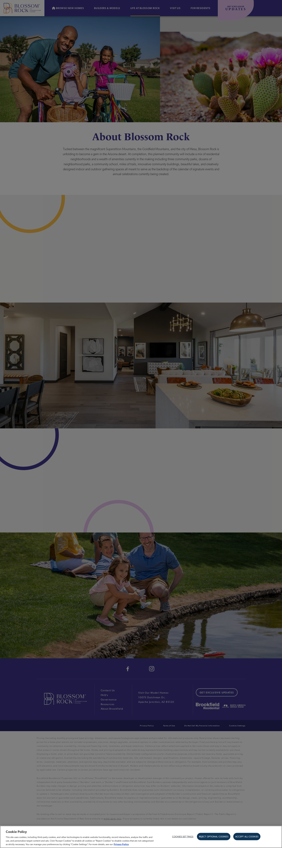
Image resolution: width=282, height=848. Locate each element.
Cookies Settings (182, 836)
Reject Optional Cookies (213, 836)
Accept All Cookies (246, 836)
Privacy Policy (121, 844)
